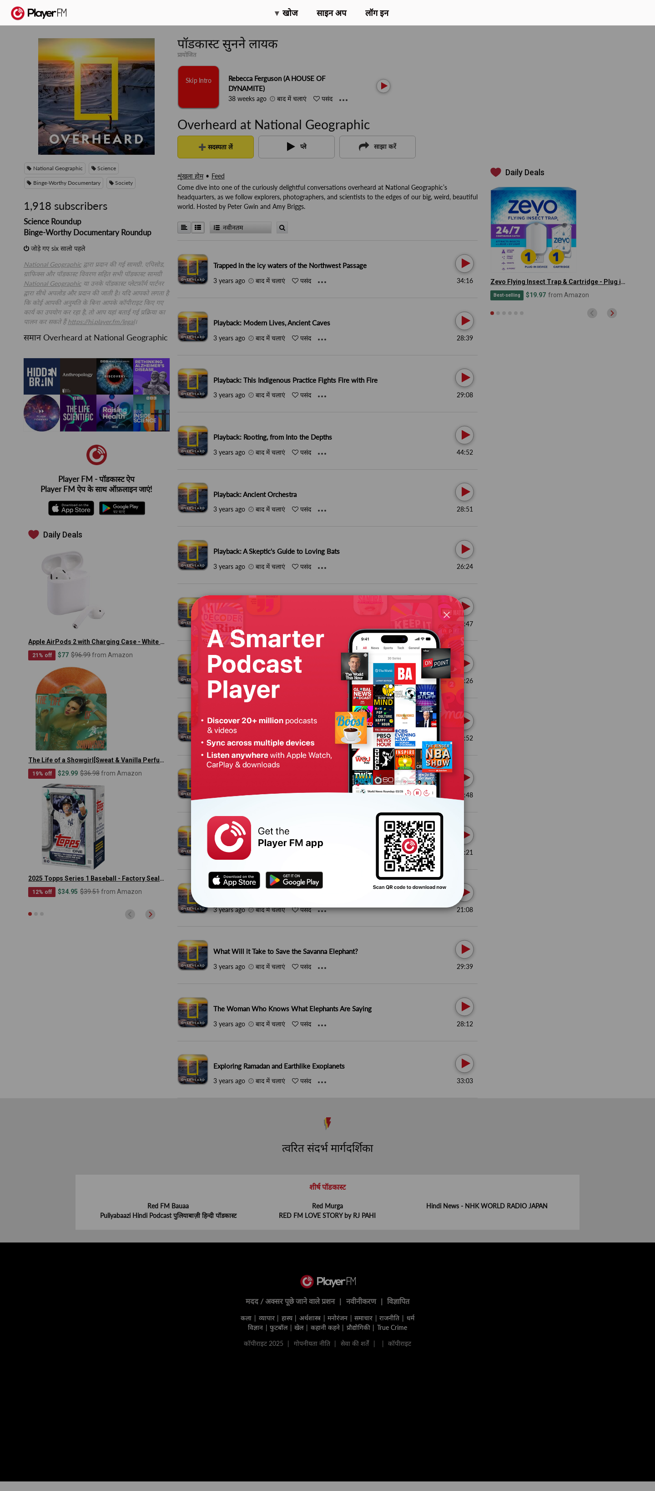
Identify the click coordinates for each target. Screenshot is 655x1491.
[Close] (447, 614)
